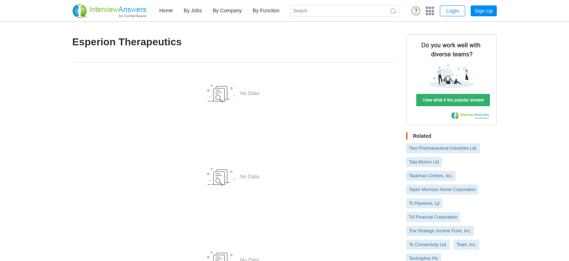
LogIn (452, 11)
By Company (227, 10)
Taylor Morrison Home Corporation (442, 189)
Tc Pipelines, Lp (424, 203)
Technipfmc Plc (423, 258)
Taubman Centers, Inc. (431, 175)
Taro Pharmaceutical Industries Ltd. (443, 148)
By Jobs (193, 10)
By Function (266, 10)
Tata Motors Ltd (424, 162)
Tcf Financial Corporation (433, 217)
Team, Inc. (466, 244)
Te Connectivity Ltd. (428, 244)
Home (166, 10)
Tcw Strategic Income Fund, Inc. (440, 230)
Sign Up (484, 11)
